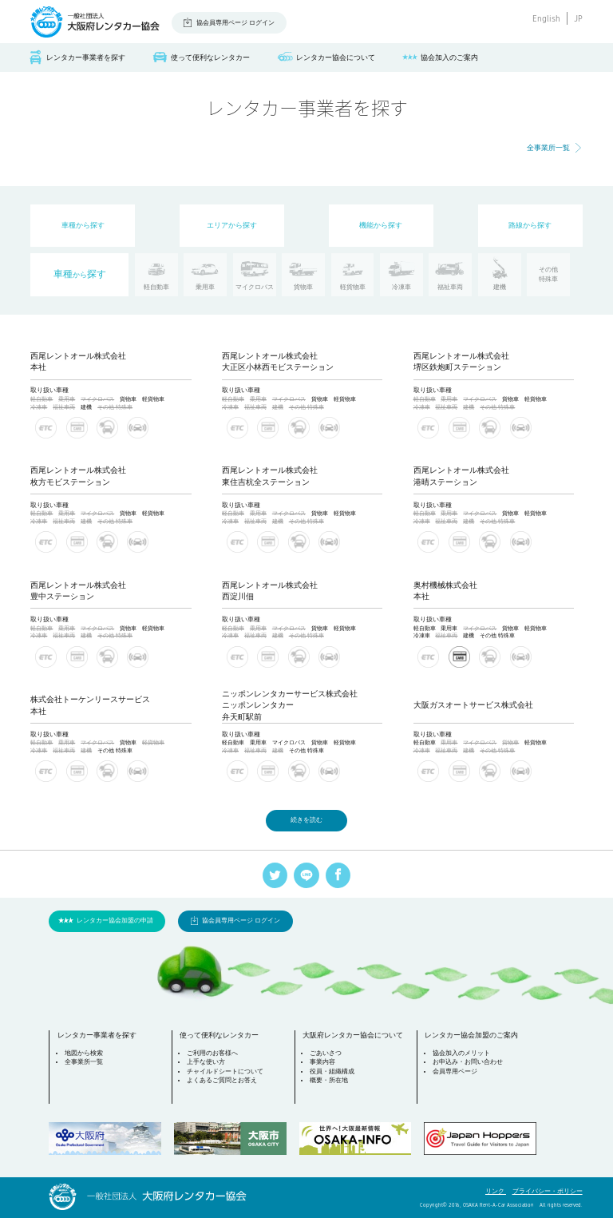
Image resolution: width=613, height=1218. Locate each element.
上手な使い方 (206, 1061)
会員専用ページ (455, 1071)
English (546, 18)
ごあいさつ (326, 1053)
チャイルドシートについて (225, 1071)
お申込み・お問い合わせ (468, 1061)
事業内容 (322, 1061)
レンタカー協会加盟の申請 (115, 920)
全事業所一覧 (548, 148)
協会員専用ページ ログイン (235, 22)
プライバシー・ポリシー (547, 1191)
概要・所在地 (329, 1080)
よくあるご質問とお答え (222, 1080)
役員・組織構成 (332, 1071)
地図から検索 (84, 1053)
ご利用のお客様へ (212, 1053)
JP (578, 18)
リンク (495, 1191)
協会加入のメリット (461, 1053)
